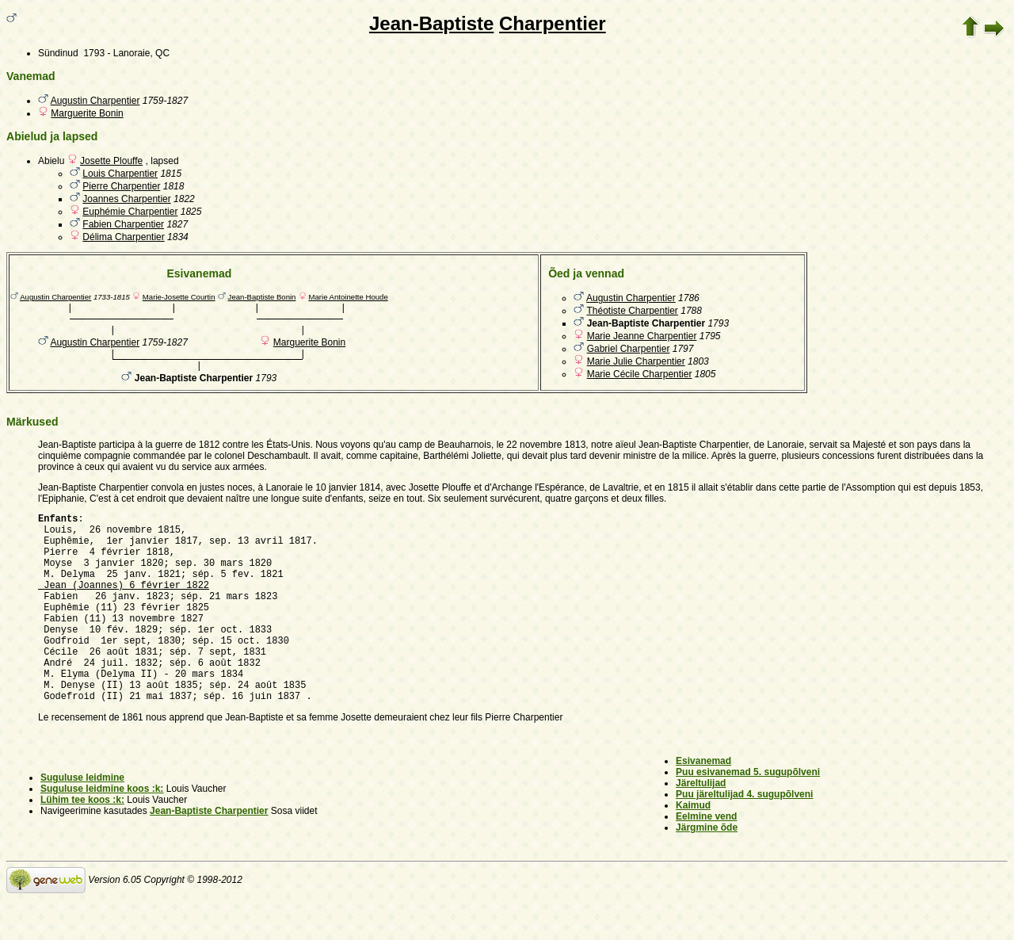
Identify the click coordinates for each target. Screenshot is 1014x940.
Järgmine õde (707, 867)
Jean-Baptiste (431, 23)
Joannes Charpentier (126, 198)
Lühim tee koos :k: (82, 840)
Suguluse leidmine (82, 817)
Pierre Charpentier (121, 186)
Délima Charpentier (123, 237)
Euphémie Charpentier (129, 211)
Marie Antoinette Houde (347, 296)
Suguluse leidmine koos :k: (101, 829)
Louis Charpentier (120, 173)
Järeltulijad (701, 823)
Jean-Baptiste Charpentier (209, 851)
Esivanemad (703, 801)
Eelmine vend (706, 856)
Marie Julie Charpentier (636, 361)
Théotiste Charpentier (631, 310)
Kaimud (693, 845)
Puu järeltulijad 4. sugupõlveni (744, 834)
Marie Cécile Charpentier (639, 374)
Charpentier (552, 23)
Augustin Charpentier (95, 100)
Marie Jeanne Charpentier (642, 336)
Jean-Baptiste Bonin (262, 296)
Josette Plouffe (111, 160)
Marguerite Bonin (87, 113)
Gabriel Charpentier (628, 348)
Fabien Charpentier (123, 224)
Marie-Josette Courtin (179, 296)
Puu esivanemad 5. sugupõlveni (748, 812)
